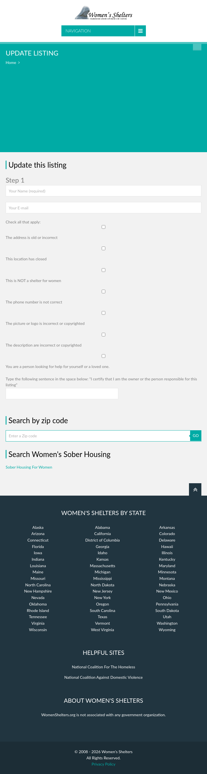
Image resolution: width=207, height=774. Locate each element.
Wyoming (167, 629)
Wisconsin (38, 629)
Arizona (37, 533)
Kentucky (167, 559)
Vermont (102, 623)
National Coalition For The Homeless (103, 666)
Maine (38, 571)
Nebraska (167, 584)
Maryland (167, 565)
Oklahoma (38, 604)
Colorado (167, 533)
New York (102, 597)
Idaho (102, 552)
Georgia (102, 546)
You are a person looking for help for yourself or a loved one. (57, 366)
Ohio (167, 597)
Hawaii (167, 546)
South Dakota (167, 610)
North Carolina (37, 584)
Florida (38, 546)
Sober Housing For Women (29, 467)
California (102, 533)
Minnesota (167, 571)
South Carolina (102, 610)
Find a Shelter (197, 46)
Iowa (38, 552)
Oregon (102, 604)
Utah (167, 616)
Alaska (38, 527)
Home (11, 62)
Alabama (102, 527)
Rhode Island (38, 610)
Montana (167, 578)
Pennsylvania (167, 604)
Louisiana (38, 565)
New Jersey (102, 591)
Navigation (78, 30)
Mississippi (102, 578)
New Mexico (167, 591)
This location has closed (26, 258)
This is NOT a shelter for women (33, 280)
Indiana (38, 559)
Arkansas (167, 527)
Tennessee (38, 616)
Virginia (37, 623)
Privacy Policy (103, 764)
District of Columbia (102, 540)
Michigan (102, 571)
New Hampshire (38, 591)
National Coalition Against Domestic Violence (103, 677)
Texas (102, 616)
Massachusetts (102, 565)
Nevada (37, 597)
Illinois (167, 552)
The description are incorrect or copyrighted (43, 345)
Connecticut (37, 540)
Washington (167, 623)
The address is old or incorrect (31, 237)
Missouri (37, 578)
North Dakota (102, 584)
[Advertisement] (103, 112)
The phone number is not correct (34, 302)
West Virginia (102, 629)
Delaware (167, 540)
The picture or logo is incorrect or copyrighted (45, 323)
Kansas (102, 559)
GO (196, 435)
